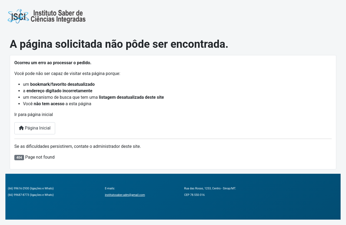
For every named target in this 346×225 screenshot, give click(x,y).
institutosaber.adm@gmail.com (125, 195)
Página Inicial (35, 128)
